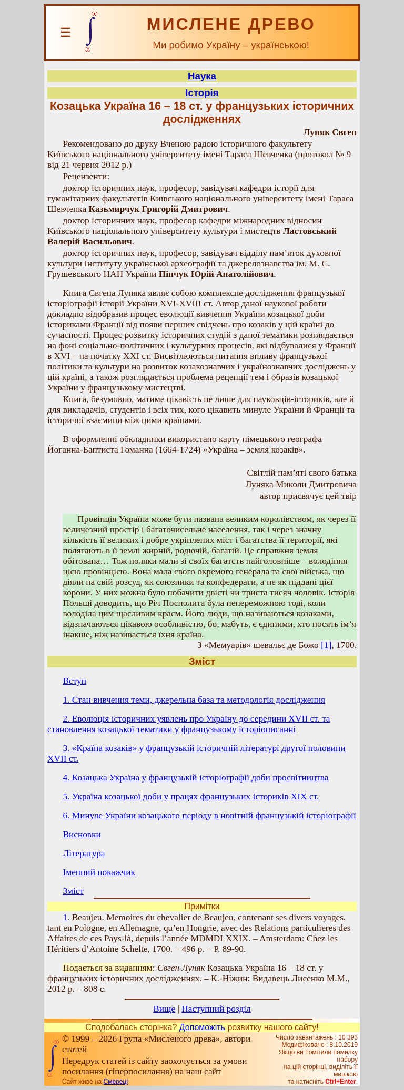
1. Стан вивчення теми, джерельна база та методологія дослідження (194, 700)
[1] (326, 645)
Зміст (73, 891)
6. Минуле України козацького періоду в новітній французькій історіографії (209, 815)
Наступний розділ (215, 1009)
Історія (201, 92)
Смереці (116, 1081)
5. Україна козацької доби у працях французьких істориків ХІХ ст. (191, 796)
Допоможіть (202, 1027)
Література (84, 853)
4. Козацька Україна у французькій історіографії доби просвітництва (195, 778)
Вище (164, 1009)
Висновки (81, 834)
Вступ (74, 681)
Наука (202, 75)
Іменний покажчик (99, 872)
